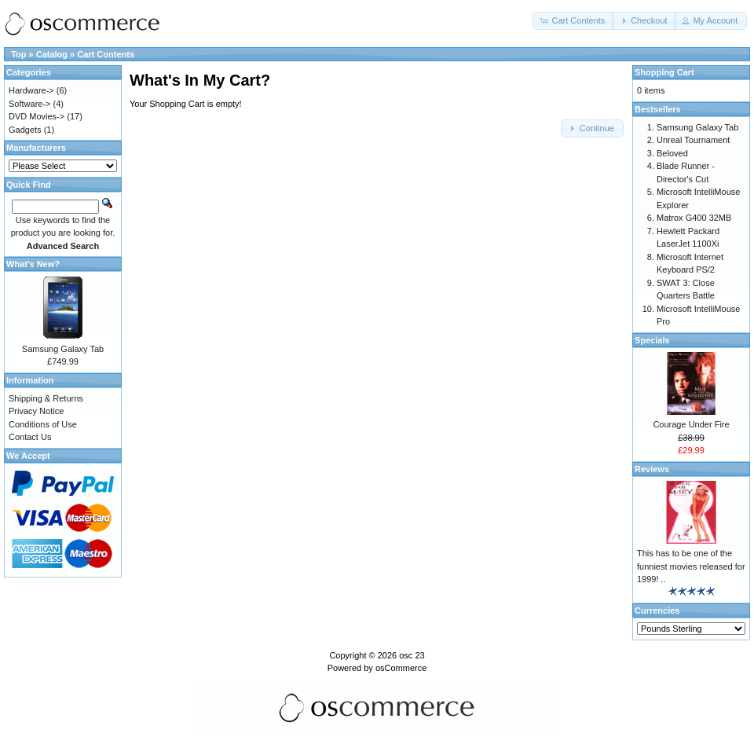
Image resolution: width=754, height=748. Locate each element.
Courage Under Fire (691, 424)
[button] (573, 21)
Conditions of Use (43, 424)
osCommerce (400, 668)
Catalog (52, 54)
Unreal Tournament (693, 140)
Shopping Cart (664, 72)
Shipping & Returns (46, 398)
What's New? (33, 264)
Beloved (672, 153)
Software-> (30, 103)
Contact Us (30, 437)
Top (18, 54)
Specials (652, 340)
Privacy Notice (36, 411)
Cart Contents (105, 54)
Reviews (652, 469)
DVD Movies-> (36, 116)
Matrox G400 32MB (694, 217)
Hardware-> (31, 90)
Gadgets (25, 129)
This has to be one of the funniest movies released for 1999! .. (691, 566)
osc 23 (411, 655)
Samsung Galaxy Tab (63, 349)
